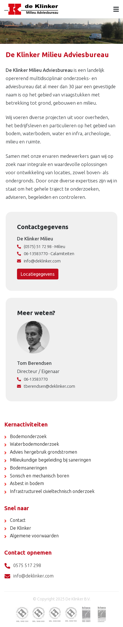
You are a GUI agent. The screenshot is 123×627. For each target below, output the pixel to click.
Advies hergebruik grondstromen (43, 451)
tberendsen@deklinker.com (46, 386)
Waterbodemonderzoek (34, 444)
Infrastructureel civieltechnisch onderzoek (52, 491)
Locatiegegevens (38, 274)
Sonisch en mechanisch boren (39, 475)
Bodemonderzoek (28, 436)
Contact (18, 520)
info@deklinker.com (39, 260)
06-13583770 (32, 379)
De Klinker (20, 528)
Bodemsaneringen (28, 467)
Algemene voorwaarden (34, 535)
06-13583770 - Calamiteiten (45, 253)
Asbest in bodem (27, 483)
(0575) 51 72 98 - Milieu (41, 246)
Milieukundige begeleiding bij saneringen (50, 459)
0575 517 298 (22, 566)
